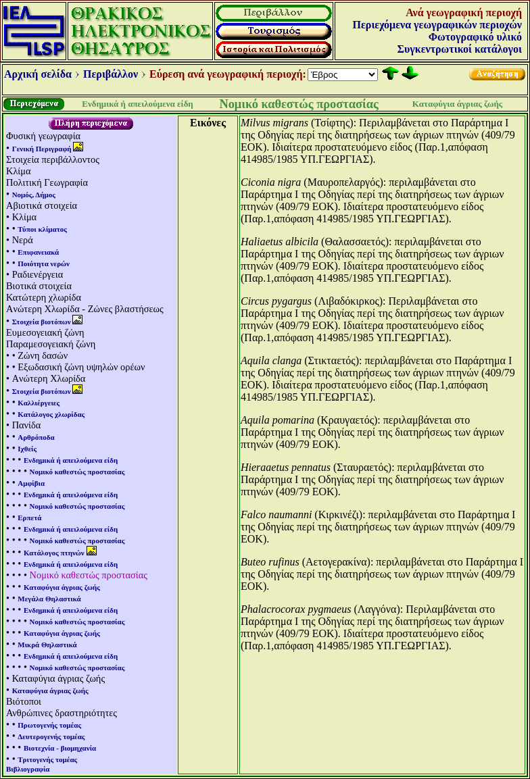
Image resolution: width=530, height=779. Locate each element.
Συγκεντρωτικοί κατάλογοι (459, 49)
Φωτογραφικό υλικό (475, 37)
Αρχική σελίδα (38, 74)
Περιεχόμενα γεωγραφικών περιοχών (437, 24)
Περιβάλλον (110, 74)
